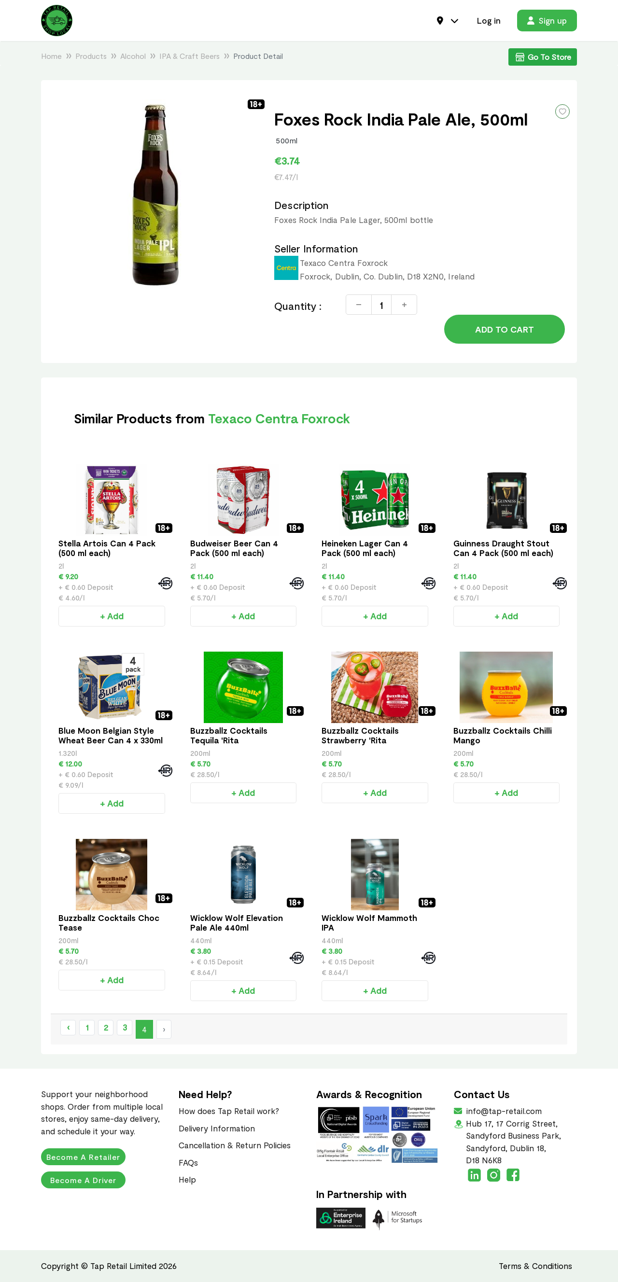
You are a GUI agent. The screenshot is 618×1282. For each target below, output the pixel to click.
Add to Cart (504, 329)
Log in (489, 20)
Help (187, 1179)
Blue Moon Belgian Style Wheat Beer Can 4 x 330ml (110, 735)
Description (301, 205)
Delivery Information (217, 1128)
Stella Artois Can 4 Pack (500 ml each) (106, 547)
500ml (287, 140)
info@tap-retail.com (503, 1110)
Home (51, 55)
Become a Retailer (83, 1156)
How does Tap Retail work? (229, 1110)
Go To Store (542, 57)
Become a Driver (83, 1179)
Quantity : (298, 306)
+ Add (112, 616)
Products (91, 55)
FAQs (188, 1162)
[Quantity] (381, 304)
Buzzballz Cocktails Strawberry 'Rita (360, 735)
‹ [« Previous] (68, 1027)
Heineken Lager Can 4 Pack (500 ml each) (365, 547)
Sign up (547, 20)
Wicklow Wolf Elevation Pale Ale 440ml (236, 922)
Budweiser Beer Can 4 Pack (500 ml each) (234, 547)
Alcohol (133, 55)
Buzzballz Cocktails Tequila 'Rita (228, 735)
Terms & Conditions (535, 1265)
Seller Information (316, 248)
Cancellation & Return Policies (235, 1145)
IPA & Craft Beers (189, 55)
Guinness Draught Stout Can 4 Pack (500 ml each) (503, 547)
